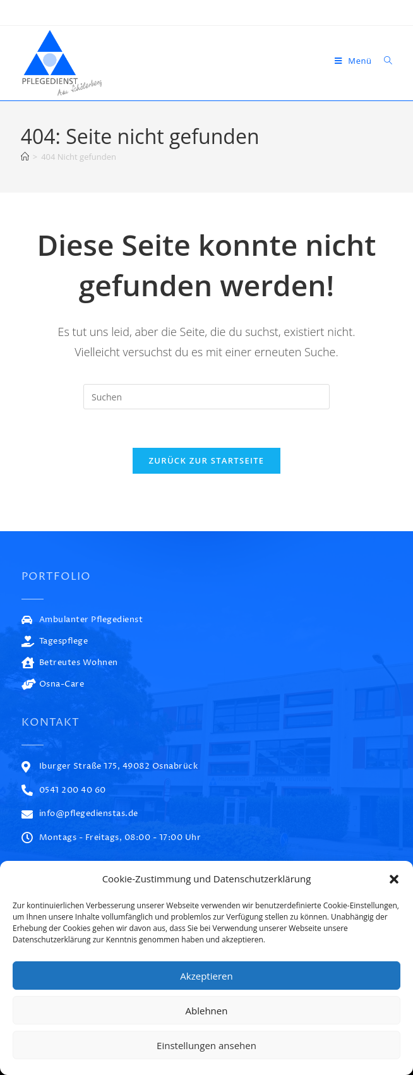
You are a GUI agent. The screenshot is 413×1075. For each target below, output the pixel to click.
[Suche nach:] (383, 60)
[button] (394, 879)
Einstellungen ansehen (206, 1045)
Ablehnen (207, 1010)
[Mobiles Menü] (354, 60)
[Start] (25, 156)
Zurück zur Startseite (207, 460)
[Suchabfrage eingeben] (206, 396)
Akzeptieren (206, 976)
